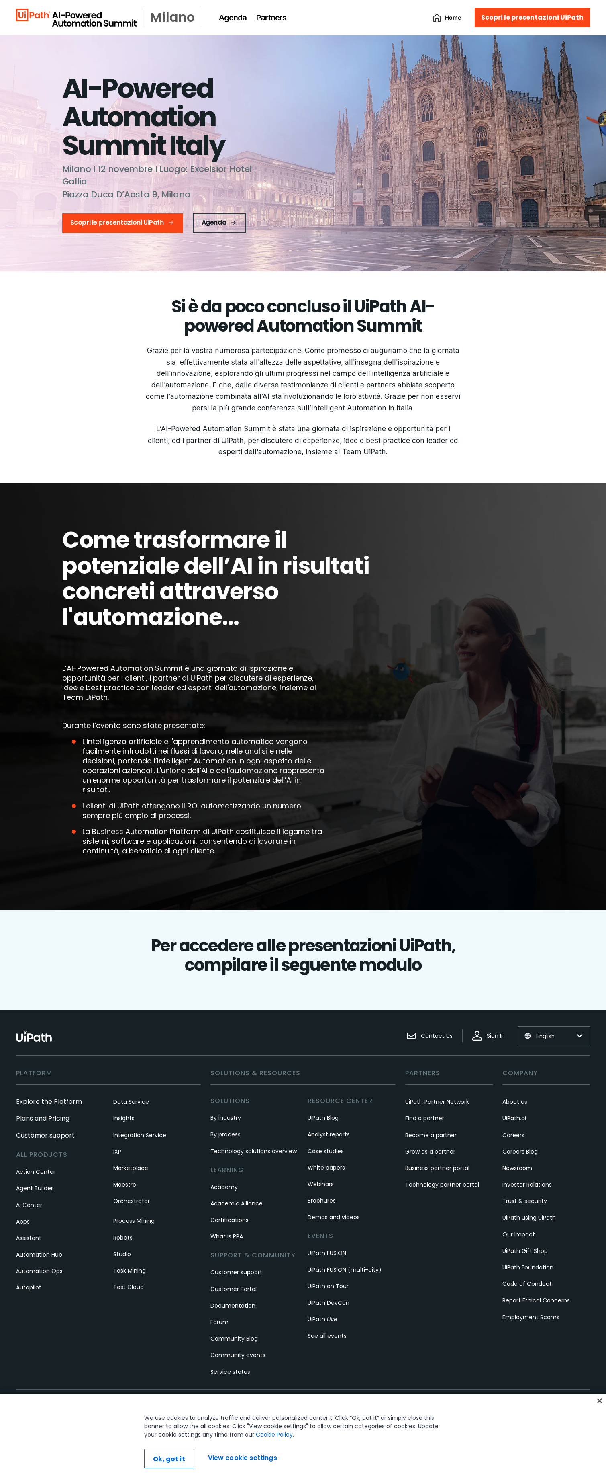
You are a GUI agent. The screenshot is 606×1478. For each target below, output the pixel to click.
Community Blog (234, 1339)
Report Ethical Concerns (536, 1300)
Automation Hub (39, 1254)
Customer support (45, 1135)
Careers (513, 1135)
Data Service (131, 1102)
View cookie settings (242, 1457)
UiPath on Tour (328, 1286)
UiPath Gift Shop (525, 1251)
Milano (172, 17)
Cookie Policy (274, 1435)
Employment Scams (530, 1317)
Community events (237, 1355)
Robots (123, 1238)
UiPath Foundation (527, 1267)
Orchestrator (131, 1201)
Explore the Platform (49, 1101)
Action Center (35, 1172)
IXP (117, 1152)
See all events (327, 1336)
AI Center (29, 1205)
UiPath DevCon (328, 1303)
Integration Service (139, 1135)
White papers (326, 1168)
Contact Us (429, 1036)
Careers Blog (520, 1152)
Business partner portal (437, 1168)
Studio (122, 1254)
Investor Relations (527, 1185)
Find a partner (424, 1118)
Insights (124, 1118)
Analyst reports (329, 1134)
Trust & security (524, 1201)
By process (225, 1134)
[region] (303, 1436)
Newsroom (517, 1168)
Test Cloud (128, 1287)
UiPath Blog (323, 1118)
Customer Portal (233, 1289)
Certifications (229, 1220)
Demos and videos (334, 1217)
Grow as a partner (430, 1152)
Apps (23, 1222)
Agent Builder (34, 1188)
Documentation (232, 1306)
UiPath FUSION (327, 1253)
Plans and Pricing (42, 1118)
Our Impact (518, 1234)
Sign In (488, 1036)
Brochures (322, 1201)
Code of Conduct (527, 1284)
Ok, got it (169, 1459)
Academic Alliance (236, 1203)
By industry (225, 1118)
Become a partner (431, 1135)
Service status (230, 1372)
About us (514, 1102)
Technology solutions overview (253, 1151)
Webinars (321, 1184)
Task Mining (129, 1271)
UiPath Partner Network (437, 1102)
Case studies (326, 1151)
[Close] (599, 1400)
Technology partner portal (442, 1185)
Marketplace (130, 1168)
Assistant (28, 1238)
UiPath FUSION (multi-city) (345, 1270)
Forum (219, 1322)
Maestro (124, 1185)
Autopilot (28, 1287)
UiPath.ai (514, 1118)
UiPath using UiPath (529, 1218)
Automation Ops (39, 1271)
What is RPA (226, 1236)
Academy (224, 1187)
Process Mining (134, 1221)
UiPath (322, 1319)
